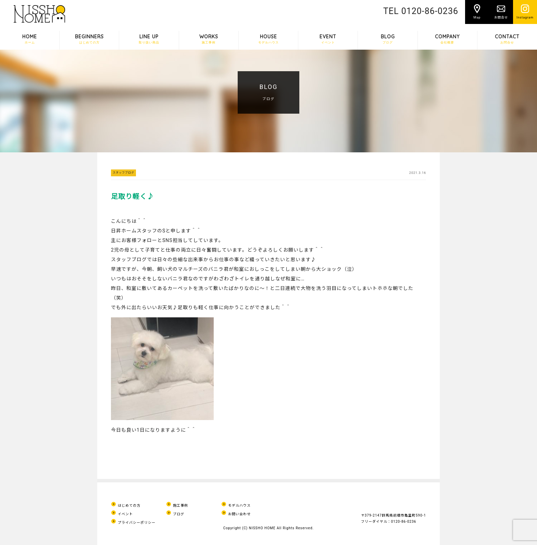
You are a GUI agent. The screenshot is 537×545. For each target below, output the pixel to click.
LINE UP (149, 39)
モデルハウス (239, 505)
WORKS (208, 39)
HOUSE (268, 39)
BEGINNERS (89, 39)
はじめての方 (129, 505)
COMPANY (447, 39)
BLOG (388, 39)
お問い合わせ (239, 514)
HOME (29, 39)
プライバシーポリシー (136, 522)
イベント (125, 514)
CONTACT (507, 39)
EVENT (328, 39)
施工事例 (180, 505)
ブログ (178, 514)
